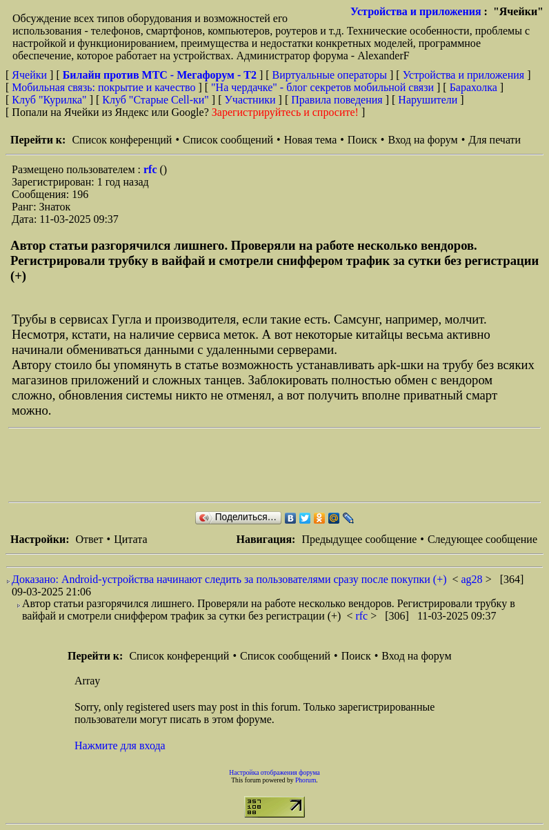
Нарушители (427, 100)
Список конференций (122, 140)
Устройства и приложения (415, 11)
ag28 (473, 579)
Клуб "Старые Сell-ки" (155, 100)
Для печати (494, 140)
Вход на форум (422, 140)
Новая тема (310, 140)
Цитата (130, 539)
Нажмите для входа (120, 745)
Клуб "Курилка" (49, 100)
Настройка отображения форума (274, 772)
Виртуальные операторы (329, 75)
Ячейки (31, 75)
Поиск (362, 140)
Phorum (305, 780)
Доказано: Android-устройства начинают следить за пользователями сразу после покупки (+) (229, 579)
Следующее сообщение (482, 539)
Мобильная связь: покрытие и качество (103, 87)
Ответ (89, 539)
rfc (151, 169)
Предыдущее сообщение (359, 539)
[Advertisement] (259, 465)
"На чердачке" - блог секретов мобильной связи (322, 87)
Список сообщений (228, 140)
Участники (250, 100)
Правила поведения (337, 100)
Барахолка (473, 87)
